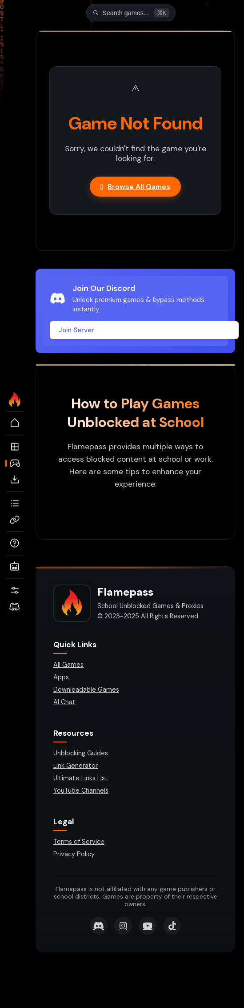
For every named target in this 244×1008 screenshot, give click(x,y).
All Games (68, 665)
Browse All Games (135, 187)
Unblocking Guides (80, 754)
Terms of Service (78, 843)
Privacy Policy (74, 855)
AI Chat (64, 703)
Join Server (76, 331)
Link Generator (75, 766)
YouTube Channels (80, 791)
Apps (61, 678)
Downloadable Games (86, 690)
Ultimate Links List (80, 779)
